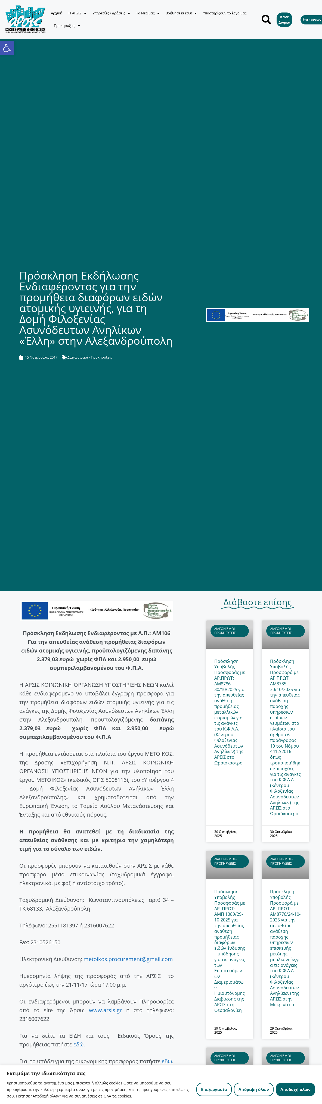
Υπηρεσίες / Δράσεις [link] (111, 13)
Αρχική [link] (56, 13)
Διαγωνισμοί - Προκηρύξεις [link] (89, 357)
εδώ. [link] (79, 1044)
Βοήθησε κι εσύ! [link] (181, 13)
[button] (266, 19)
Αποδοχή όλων (295, 1089)
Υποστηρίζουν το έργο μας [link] (224, 13)
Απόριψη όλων (254, 1089)
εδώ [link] (167, 1061)
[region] (161, 1084)
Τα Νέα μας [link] (147, 13)
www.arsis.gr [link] (105, 1010)
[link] (7, 48)
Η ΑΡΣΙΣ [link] (77, 13)
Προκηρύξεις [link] (67, 25)
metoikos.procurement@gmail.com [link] (128, 959)
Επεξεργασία (214, 1089)
